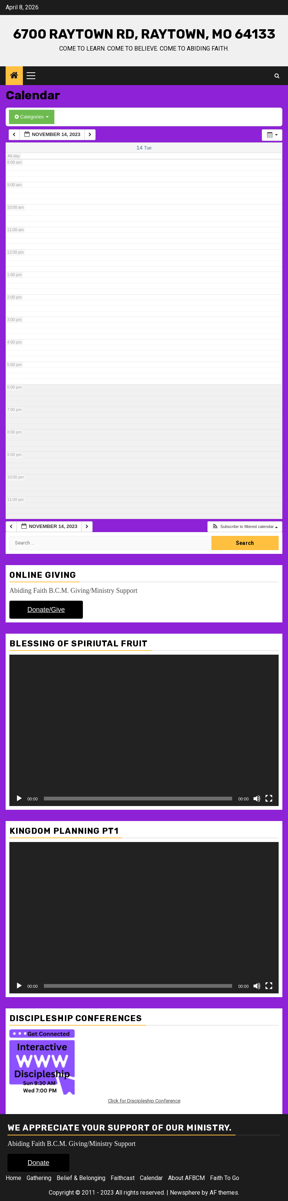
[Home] (14, 76)
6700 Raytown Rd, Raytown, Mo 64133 (144, 34)
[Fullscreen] (269, 798)
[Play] (19, 798)
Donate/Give (46, 609)
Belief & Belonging (81, 1178)
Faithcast (123, 1178)
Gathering (39, 1178)
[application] (144, 730)
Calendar (151, 1178)
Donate (38, 1163)
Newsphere (185, 1192)
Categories (32, 117)
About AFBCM (186, 1178)
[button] (245, 527)
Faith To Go (224, 1178)
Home (13, 1178)
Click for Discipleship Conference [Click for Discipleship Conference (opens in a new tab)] (144, 1101)
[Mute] (257, 798)
